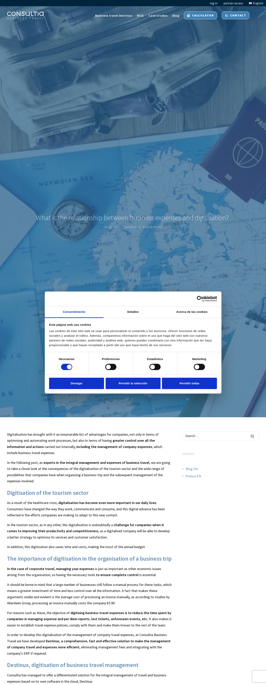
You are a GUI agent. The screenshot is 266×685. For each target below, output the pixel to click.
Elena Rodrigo (154, 226)
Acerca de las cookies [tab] (191, 311)
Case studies (158, 15)
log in (214, 3)
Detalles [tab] (133, 311)
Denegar (76, 383)
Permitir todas (189, 383)
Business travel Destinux (113, 15)
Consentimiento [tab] (74, 311)
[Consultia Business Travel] (25, 15)
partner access (233, 3)
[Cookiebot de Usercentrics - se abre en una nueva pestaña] (200, 299)
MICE (140, 15)
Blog (175, 15)
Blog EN (131, 226)
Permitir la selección (133, 383)
